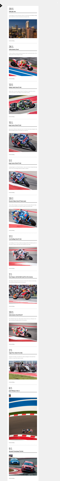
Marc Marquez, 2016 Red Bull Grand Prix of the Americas (21, 277)
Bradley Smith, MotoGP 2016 (15, 87)
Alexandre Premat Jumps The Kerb (16, 451)
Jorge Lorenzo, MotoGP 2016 (15, 125)
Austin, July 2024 (12, 11)
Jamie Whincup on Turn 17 (14, 390)
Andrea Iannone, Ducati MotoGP (16, 315)
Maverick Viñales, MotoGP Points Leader (17, 201)
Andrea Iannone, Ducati (14, 49)
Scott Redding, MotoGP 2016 (15, 239)
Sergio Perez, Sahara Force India (15, 352)
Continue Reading (11, 40)
